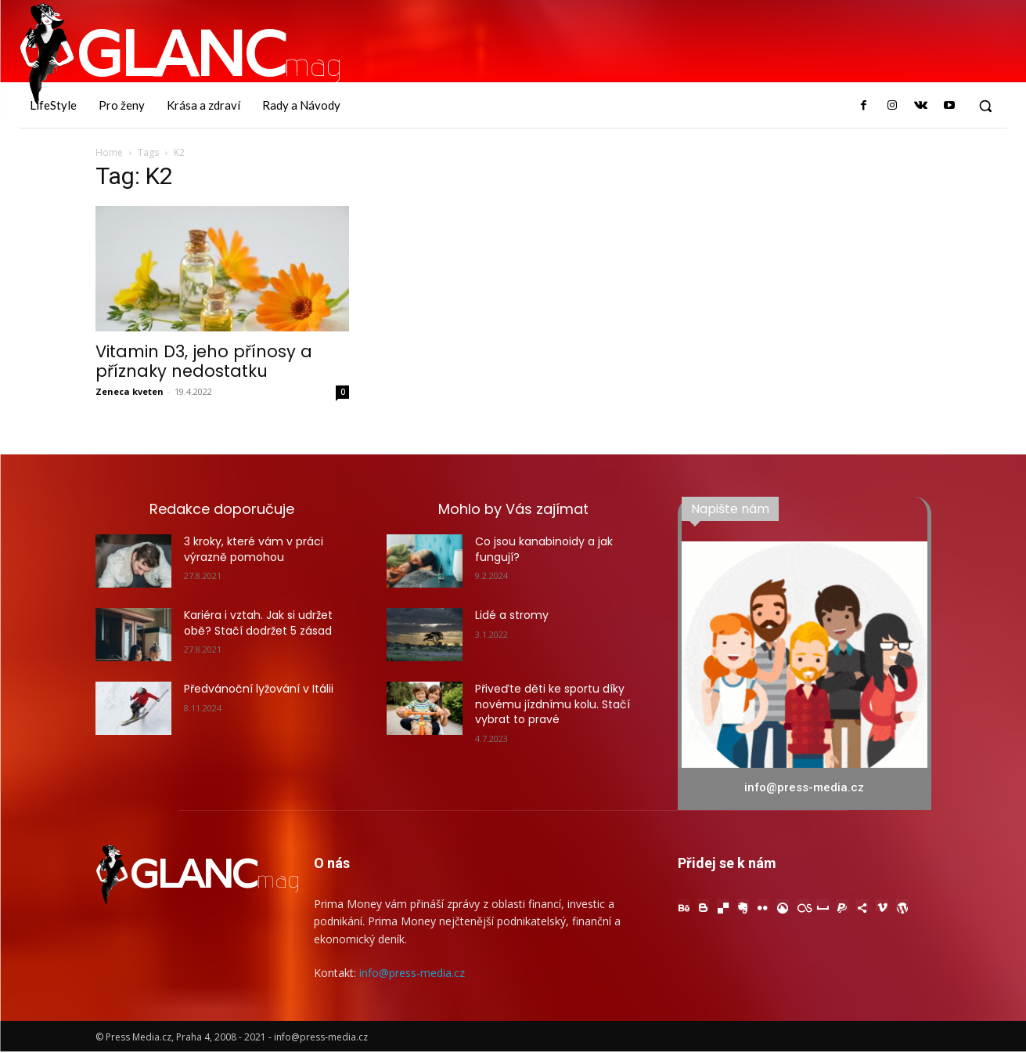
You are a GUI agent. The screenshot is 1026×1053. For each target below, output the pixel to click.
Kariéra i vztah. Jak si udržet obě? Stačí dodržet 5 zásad (258, 623)
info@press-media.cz (412, 973)
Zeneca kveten (129, 391)
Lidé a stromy (512, 615)
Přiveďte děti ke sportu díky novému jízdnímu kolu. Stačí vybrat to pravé (552, 704)
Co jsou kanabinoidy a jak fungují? (544, 549)
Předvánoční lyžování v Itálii (258, 689)
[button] (985, 106)
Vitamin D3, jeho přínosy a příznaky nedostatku (203, 361)
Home (109, 152)
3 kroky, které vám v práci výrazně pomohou (253, 549)
